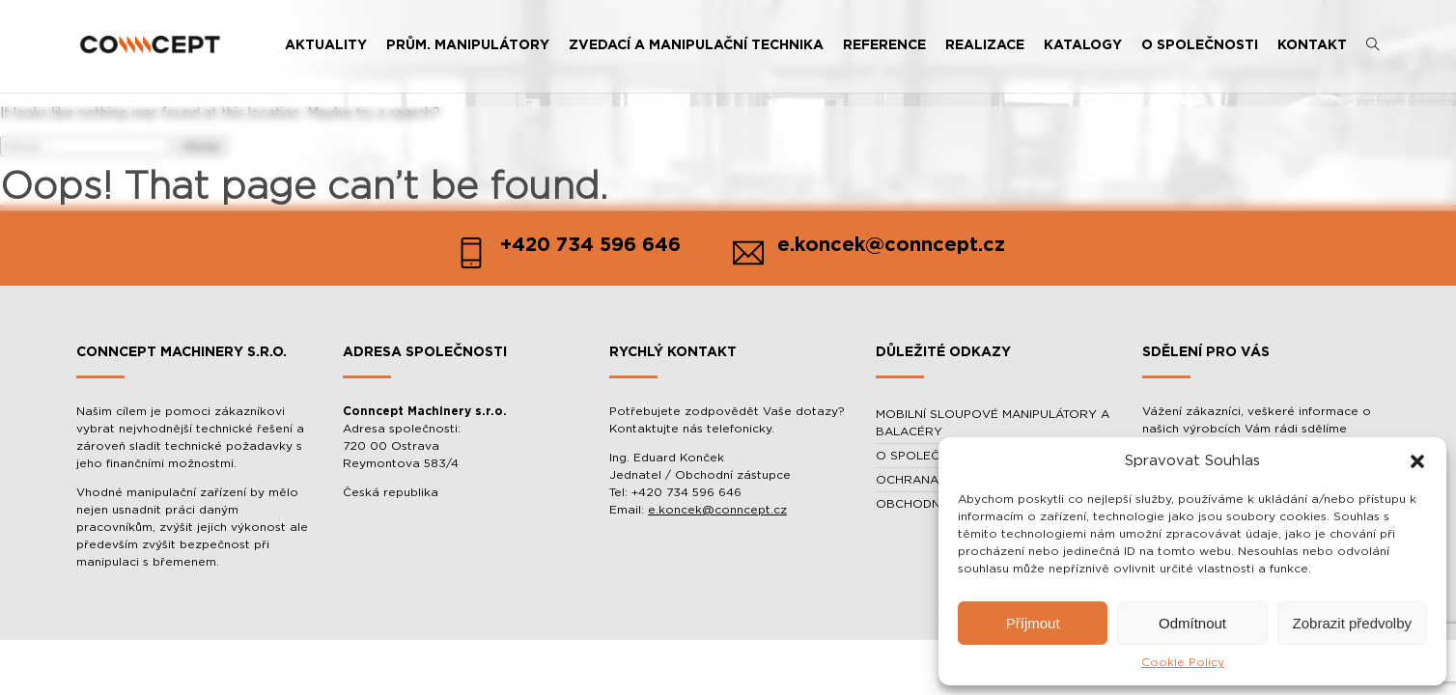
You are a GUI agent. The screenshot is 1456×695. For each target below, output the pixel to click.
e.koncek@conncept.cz (717, 509)
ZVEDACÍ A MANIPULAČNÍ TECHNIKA (696, 45)
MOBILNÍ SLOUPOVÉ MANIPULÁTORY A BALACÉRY (992, 422)
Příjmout (1033, 623)
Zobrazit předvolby (1352, 623)
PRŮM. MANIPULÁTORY (467, 45)
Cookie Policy (1182, 662)
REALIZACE (984, 45)
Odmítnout (1192, 623)
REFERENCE (884, 45)
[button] (1417, 461)
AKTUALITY (326, 45)
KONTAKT (1312, 45)
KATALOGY (1083, 45)
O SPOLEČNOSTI (1199, 45)
